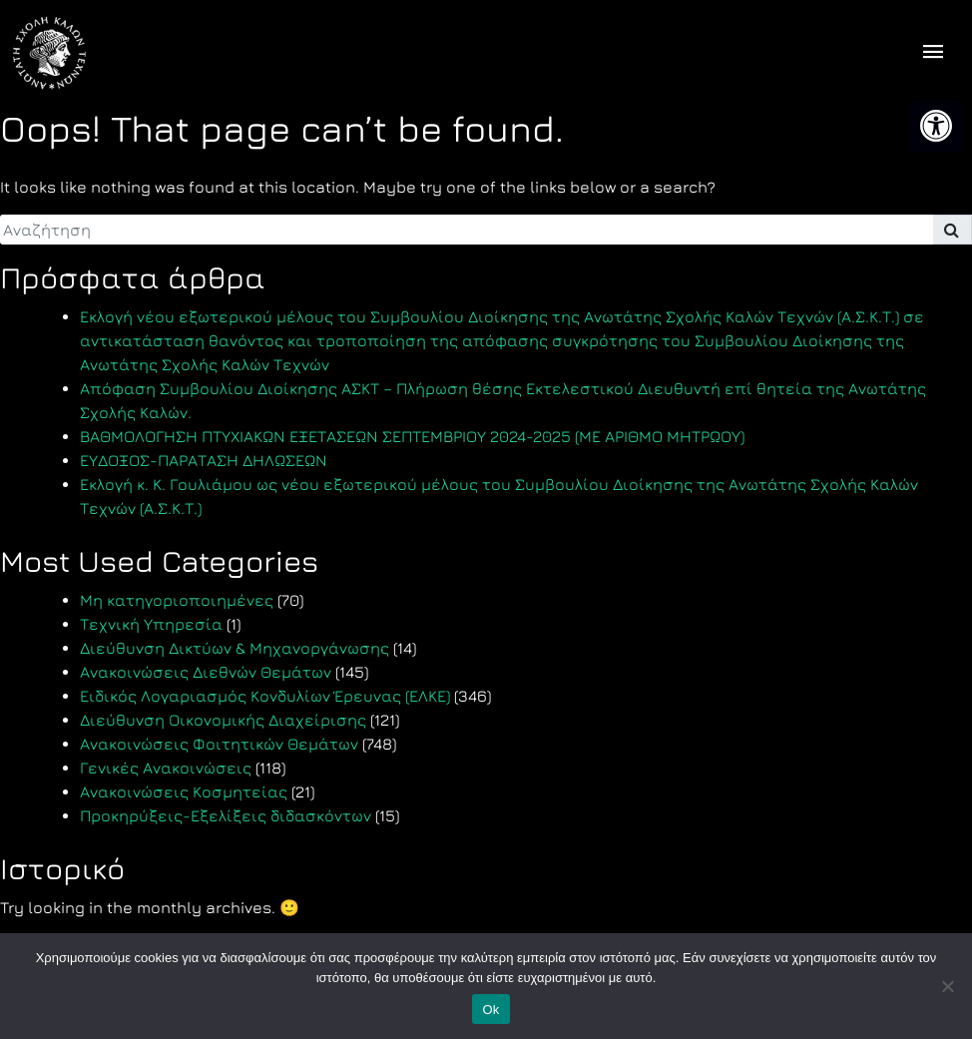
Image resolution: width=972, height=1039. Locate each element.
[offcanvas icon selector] (933, 53)
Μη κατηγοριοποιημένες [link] (176, 600)
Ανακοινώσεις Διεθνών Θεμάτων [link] (205, 672)
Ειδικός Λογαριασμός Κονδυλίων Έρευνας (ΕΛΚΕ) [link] (265, 696)
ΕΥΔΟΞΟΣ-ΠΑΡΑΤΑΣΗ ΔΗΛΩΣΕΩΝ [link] (203, 460)
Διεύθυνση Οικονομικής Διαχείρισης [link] (223, 720)
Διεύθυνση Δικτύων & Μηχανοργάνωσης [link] (234, 648)
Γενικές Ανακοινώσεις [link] (165, 768)
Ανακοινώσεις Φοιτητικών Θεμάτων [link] (219, 744)
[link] (936, 126)
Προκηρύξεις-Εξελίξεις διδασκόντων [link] (225, 815)
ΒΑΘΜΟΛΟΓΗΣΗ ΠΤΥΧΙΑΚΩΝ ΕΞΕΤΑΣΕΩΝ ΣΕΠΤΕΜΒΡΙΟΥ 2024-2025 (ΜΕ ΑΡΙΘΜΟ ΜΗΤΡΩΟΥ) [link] (412, 436)
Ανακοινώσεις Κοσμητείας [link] (183, 791)
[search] (466, 230)
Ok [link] (490, 1009)
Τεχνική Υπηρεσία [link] (151, 624)
